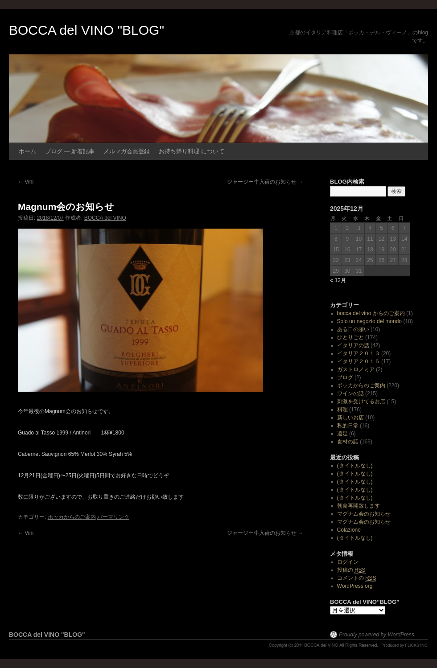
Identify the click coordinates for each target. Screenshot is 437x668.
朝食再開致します (358, 506)
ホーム (27, 151)
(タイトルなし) (355, 466)
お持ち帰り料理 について (191, 151)
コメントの (356, 578)
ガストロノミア (356, 369)
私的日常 (348, 425)
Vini (25, 182)
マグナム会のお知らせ (364, 514)
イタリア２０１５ (358, 361)
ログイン (348, 562)
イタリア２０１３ (358, 353)
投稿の (351, 570)
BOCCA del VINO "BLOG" (86, 30)
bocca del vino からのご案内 (371, 313)
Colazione (349, 530)
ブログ (345, 377)
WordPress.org (355, 586)
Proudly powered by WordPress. (377, 634)
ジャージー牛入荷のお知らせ (265, 182)
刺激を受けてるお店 (361, 401)
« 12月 (338, 280)
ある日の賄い (353, 329)
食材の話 (348, 442)
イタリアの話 (353, 345)
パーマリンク (113, 517)
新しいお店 (350, 417)
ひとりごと (350, 337)
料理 (342, 409)
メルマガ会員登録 (126, 151)
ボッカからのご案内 (72, 517)
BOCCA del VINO (105, 218)
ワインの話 (350, 393)
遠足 (342, 433)
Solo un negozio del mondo (369, 321)
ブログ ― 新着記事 (70, 151)
